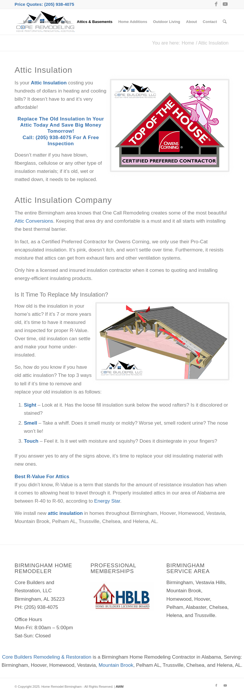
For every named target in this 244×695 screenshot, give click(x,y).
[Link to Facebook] (216, 4)
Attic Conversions (34, 221)
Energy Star (107, 501)
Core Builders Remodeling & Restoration (46, 657)
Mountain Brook (116, 665)
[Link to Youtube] (225, 4)
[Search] (224, 22)
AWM (119, 686)
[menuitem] (28, 22)
